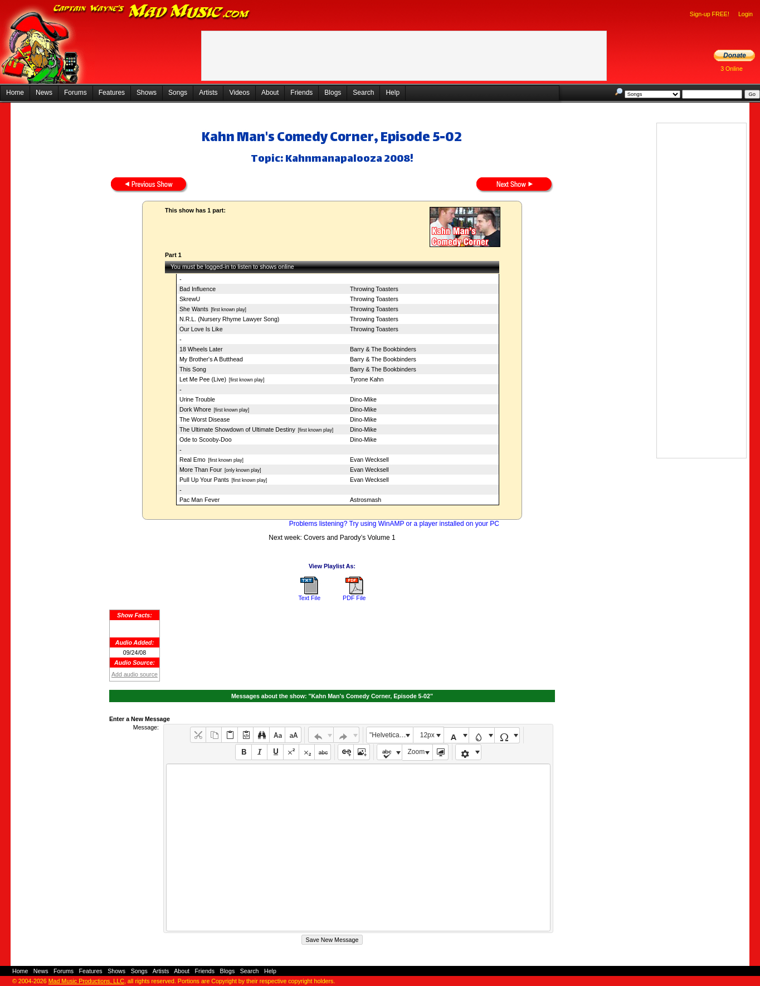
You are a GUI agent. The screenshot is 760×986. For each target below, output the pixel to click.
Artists (208, 92)
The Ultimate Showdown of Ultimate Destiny (237, 429)
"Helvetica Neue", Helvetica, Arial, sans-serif (391, 735)
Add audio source (134, 674)
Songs (177, 92)
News (44, 92)
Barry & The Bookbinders (383, 349)
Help (393, 92)
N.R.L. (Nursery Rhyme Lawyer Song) (229, 319)
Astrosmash (365, 499)
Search (363, 92)
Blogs (332, 92)
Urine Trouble (197, 399)
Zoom (416, 752)
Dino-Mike (363, 399)
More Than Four (200, 469)
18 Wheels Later (201, 349)
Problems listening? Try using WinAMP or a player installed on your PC (394, 524)
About (270, 92)
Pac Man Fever (199, 499)
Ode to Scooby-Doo (205, 439)
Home (15, 92)
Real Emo (192, 459)
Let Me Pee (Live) (202, 379)
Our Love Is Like (201, 329)
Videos (239, 92)
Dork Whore (195, 409)
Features (112, 92)
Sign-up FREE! (709, 14)
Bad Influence (197, 289)
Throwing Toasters (374, 289)
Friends (301, 92)
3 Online (731, 68)
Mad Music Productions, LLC (86, 981)
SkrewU (189, 299)
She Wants (193, 309)
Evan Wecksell (369, 459)
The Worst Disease (204, 419)
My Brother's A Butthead (211, 359)
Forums (75, 92)
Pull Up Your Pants (204, 479)
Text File (309, 597)
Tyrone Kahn (366, 379)
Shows (147, 92)
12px (427, 735)
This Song (192, 369)
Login (745, 14)
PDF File (354, 597)
